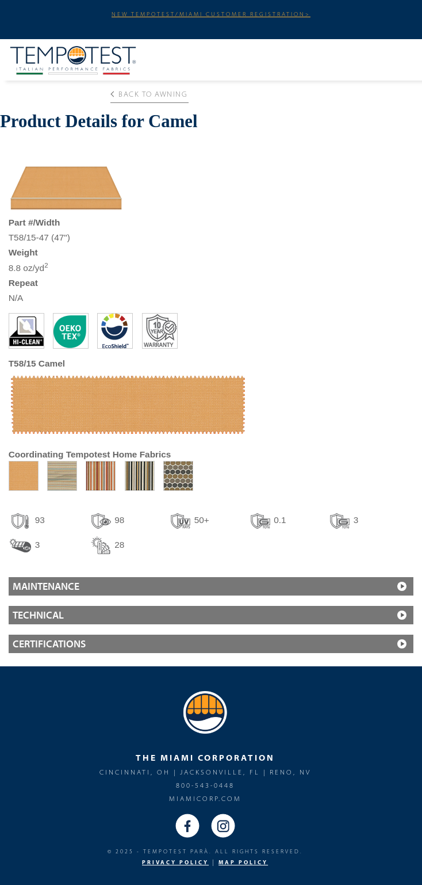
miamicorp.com (205, 798)
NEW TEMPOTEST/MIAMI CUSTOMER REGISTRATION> (211, 13)
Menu (393, 58)
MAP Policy (243, 862)
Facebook (187, 826)
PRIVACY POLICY (175, 862)
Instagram (223, 826)
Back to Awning (149, 93)
